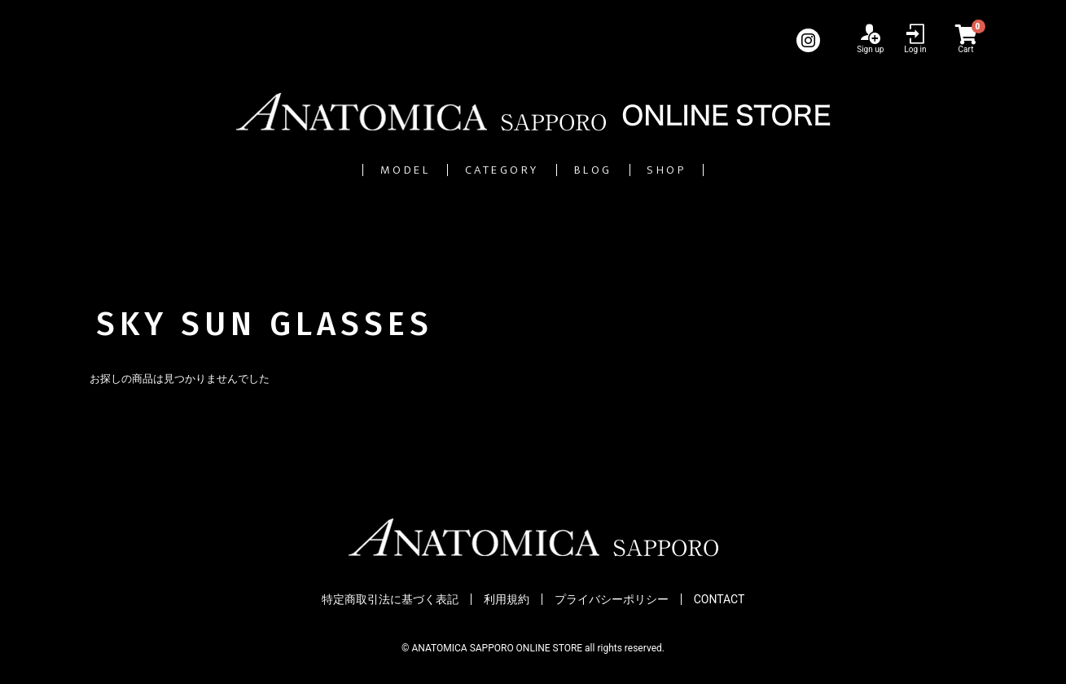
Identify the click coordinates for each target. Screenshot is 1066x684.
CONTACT (719, 599)
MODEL (324, 170)
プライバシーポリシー (612, 599)
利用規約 (506, 599)
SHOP (749, 170)
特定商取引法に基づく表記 (390, 599)
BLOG (627, 170)
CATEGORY (480, 170)
